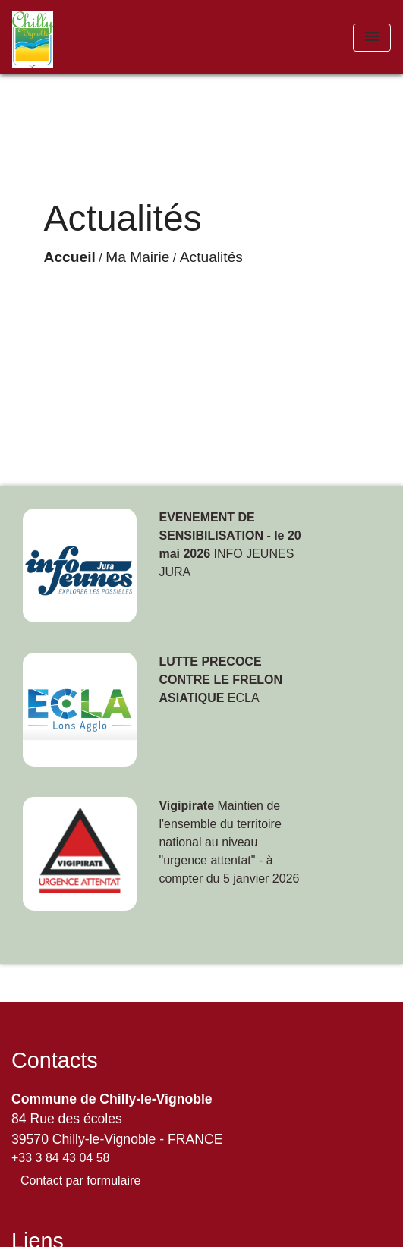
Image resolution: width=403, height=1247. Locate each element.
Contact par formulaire (80, 1180)
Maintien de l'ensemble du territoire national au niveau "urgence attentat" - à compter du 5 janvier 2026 (229, 842)
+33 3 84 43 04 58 (60, 1157)
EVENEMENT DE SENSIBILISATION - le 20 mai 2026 (230, 535)
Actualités (211, 257)
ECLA (244, 697)
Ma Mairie (137, 257)
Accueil (70, 257)
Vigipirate (186, 805)
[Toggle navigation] (372, 38)
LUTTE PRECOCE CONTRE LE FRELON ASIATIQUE (220, 679)
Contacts (54, 1060)
